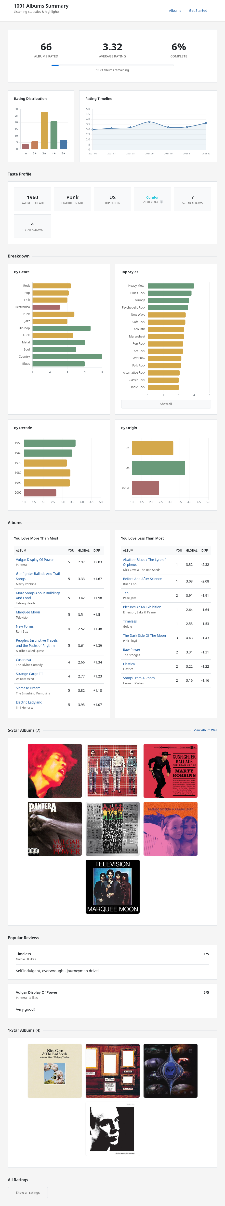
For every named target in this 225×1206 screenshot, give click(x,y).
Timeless (130, 621)
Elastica (129, 664)
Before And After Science (142, 578)
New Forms (25, 626)
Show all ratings (28, 1192)
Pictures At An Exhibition (142, 607)
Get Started (198, 10)
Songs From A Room (139, 678)
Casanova (23, 659)
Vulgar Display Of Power (35, 559)
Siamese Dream (28, 688)
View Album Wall (205, 730)
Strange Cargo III (29, 673)
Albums (175, 10)
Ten (126, 593)
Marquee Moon (28, 612)
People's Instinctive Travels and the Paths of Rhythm (37, 643)
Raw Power (131, 649)
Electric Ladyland (29, 702)
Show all (166, 404)
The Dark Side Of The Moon (144, 635)
